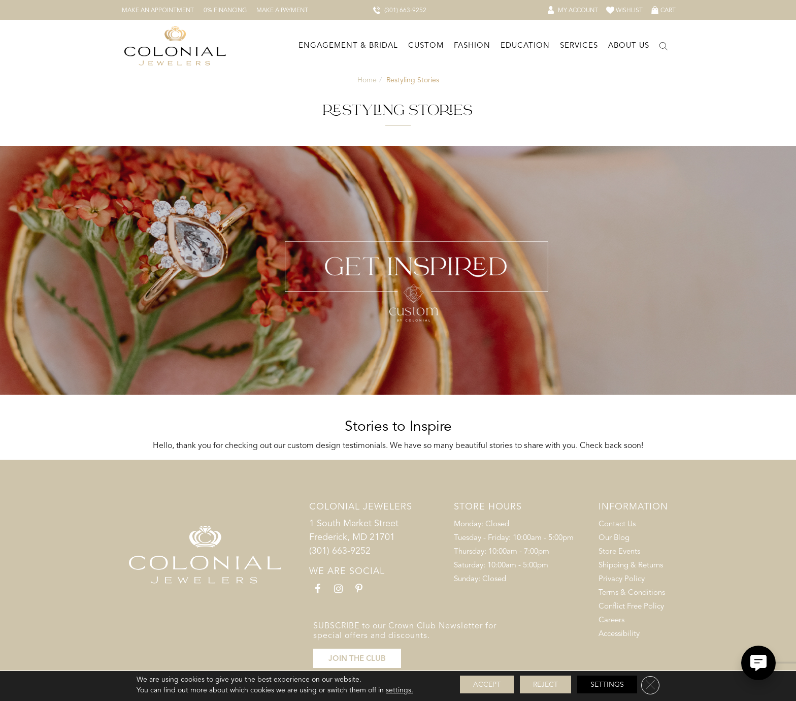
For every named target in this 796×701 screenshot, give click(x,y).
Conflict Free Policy (631, 606)
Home (367, 80)
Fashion (472, 45)
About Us (628, 45)
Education (525, 45)
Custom (426, 45)
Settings (607, 684)
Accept (487, 684)
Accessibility (619, 633)
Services (579, 45)
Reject (545, 684)
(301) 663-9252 (340, 550)
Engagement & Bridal (348, 45)
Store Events (619, 551)
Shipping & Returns (631, 564)
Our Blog (614, 537)
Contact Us (617, 523)
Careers (611, 619)
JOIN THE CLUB (357, 658)
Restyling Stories (412, 80)
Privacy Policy (622, 578)
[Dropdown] (347, 46)
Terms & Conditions (632, 592)
